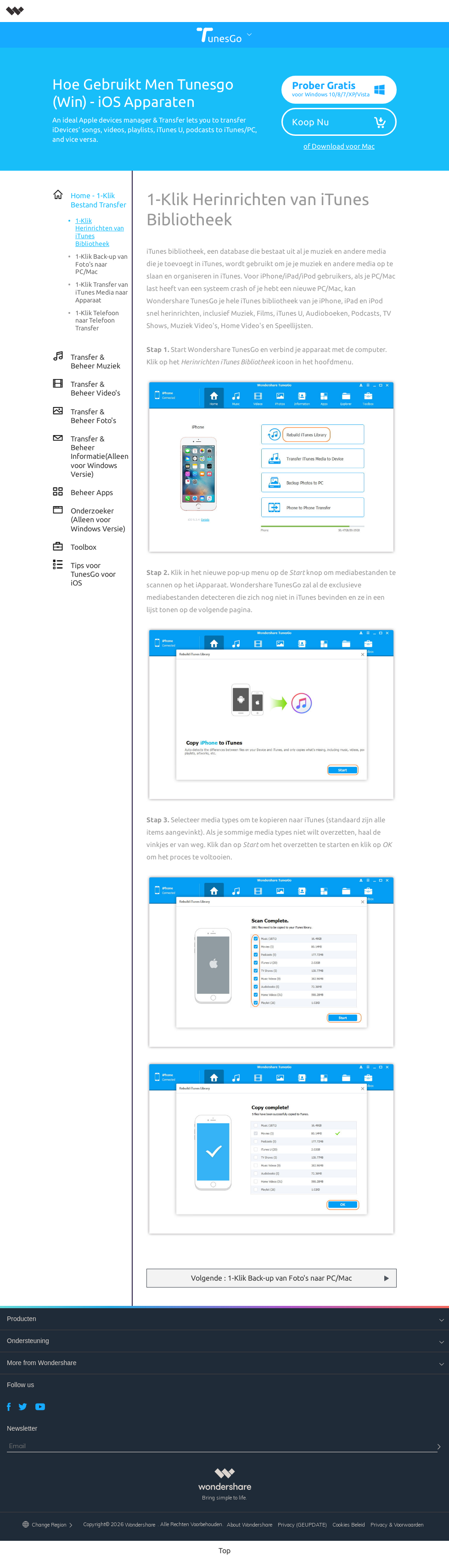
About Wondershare (249, 1525)
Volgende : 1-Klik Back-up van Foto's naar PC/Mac (271, 1278)
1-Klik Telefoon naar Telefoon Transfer (97, 320)
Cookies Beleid (348, 1525)
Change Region (47, 1525)
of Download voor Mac (339, 147)
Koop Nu (310, 122)
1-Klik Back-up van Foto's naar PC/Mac (101, 264)
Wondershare (140, 1525)
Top (224, 1551)
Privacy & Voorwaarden (397, 1525)
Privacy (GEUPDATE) (302, 1525)
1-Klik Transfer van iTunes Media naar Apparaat (101, 292)
